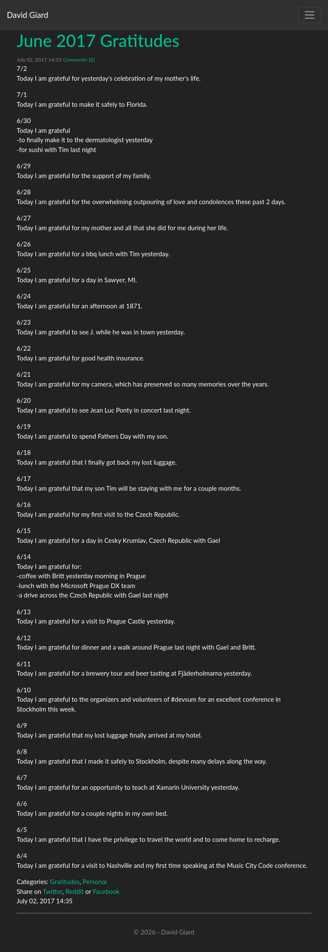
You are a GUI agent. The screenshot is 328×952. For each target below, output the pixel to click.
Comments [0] (79, 59)
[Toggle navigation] (309, 15)
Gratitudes (64, 881)
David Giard (27, 15)
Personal (94, 881)
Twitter (52, 891)
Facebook (106, 891)
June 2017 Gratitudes (98, 40)
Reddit (74, 891)
